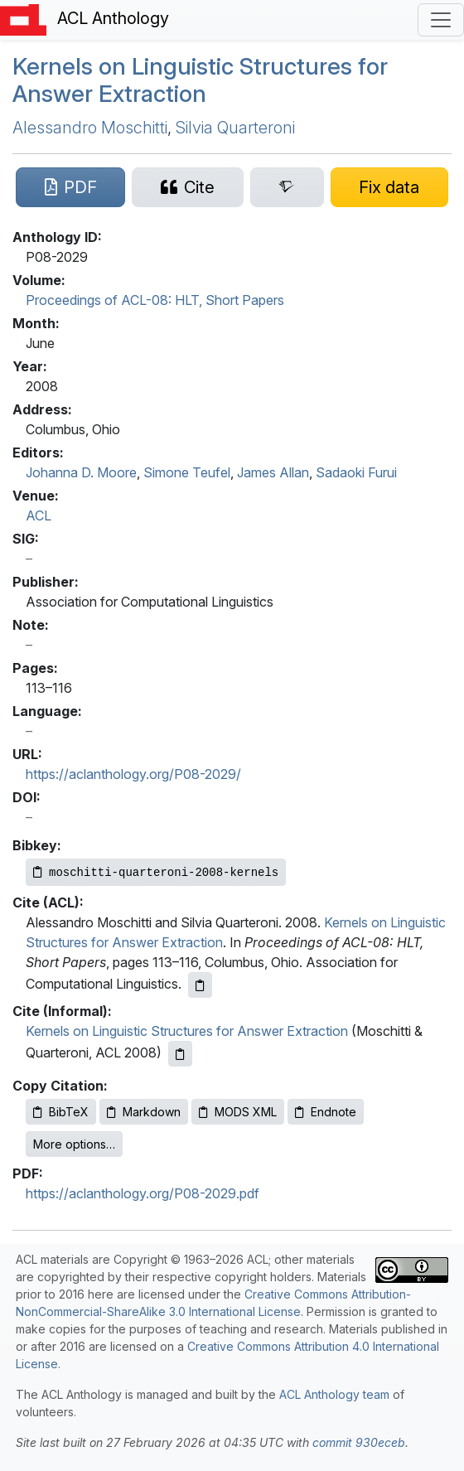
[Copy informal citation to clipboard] (180, 1054)
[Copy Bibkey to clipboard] (156, 872)
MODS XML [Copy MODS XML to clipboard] (238, 1112)
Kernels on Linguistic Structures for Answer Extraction (200, 80)
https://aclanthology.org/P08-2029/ (133, 774)
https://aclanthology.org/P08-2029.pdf (142, 1193)
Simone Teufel (186, 472)
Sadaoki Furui (356, 472)
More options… (74, 1144)
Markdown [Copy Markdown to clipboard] (144, 1112)
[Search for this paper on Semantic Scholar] (287, 187)
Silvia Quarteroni (235, 128)
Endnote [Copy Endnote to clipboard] (325, 1112)
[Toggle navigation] (441, 19)
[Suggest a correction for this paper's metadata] (389, 187)
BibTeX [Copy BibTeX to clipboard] (61, 1112)
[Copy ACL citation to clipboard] (200, 985)
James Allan (273, 472)
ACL (38, 515)
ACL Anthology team (334, 1394)
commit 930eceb (358, 1442)
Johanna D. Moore (81, 472)
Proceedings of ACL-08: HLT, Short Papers (155, 300)
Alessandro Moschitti (89, 128)
